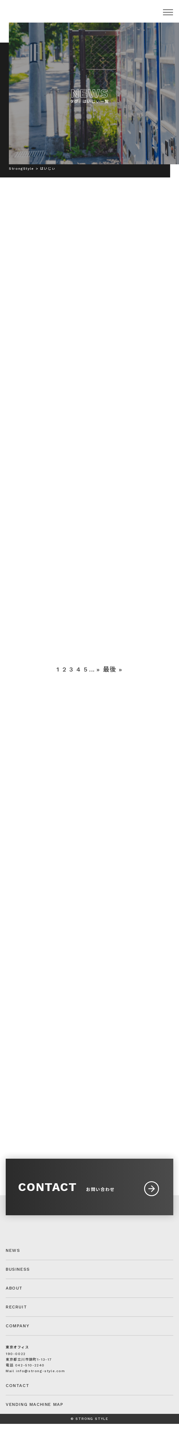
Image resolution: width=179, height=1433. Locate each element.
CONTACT (17, 1394)
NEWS (13, 1259)
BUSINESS (18, 1278)
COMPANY (17, 1335)
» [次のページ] (98, 673)
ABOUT (14, 1297)
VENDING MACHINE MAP (34, 1413)
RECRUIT (16, 1316)
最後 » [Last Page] (112, 673)
